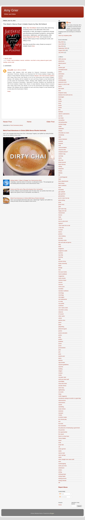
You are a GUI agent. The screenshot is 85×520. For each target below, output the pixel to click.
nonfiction (27, 60)
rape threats (61, 362)
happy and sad (62, 210)
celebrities (61, 128)
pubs (59, 354)
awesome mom (62, 82)
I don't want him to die (64, 225)
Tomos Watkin (62, 438)
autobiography (62, 80)
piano (59, 322)
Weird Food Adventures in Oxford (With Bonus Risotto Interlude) (24, 130)
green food (61, 204)
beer (59, 90)
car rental (60, 118)
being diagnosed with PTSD (31, 37)
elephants (61, 168)
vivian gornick (62, 448)
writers (60, 470)
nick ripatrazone (62, 299)
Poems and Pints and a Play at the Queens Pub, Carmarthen (26, 189)
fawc (59, 179)
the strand (61, 434)
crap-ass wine (62, 149)
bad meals (61, 88)
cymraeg (60, 156)
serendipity (61, 381)
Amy (69, 22)
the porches (61, 430)
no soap (60, 301)
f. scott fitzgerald (62, 177)
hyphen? (60, 223)
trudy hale (61, 444)
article (60, 71)
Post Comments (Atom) (16, 125)
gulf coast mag (62, 208)
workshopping (62, 463)
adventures (61, 61)
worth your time (62, 465)
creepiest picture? (63, 151)
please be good (44, 60)
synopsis (60, 413)
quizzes (60, 360)
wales (60, 451)
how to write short (63, 221)
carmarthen (61, 120)
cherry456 (10, 70)
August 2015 (61, 50)
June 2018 (61, 44)
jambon (60, 234)
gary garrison (61, 194)
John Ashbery (62, 236)
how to (60, 219)
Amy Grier (11, 10)
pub (59, 352)
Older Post (50, 122)
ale (59, 65)
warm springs (62, 455)
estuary (60, 173)
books (9, 60)
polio (59, 337)
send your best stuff (63, 379)
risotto (60, 375)
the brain (60, 423)
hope (59, 217)
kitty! (59, 244)
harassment (61, 212)
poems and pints (62, 333)
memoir (22, 60)
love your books (62, 272)
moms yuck (61, 286)
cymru (60, 158)
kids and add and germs (64, 242)
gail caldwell (61, 191)
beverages (61, 97)
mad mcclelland (15, 60)
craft (59, 145)
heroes (60, 215)
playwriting (61, 326)
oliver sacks (61, 316)
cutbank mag (61, 153)
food (59, 187)
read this (60, 366)
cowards (60, 143)
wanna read (11, 62)
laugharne (61, 248)
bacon (60, 86)
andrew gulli (61, 67)
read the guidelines (63, 364)
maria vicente (62, 278)
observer (60, 312)
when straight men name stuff (66, 459)
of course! (61, 314)
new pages (61, 297)
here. (33, 46)
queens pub (61, 356)
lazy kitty (60, 255)
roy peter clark (62, 377)
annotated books (62, 69)
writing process (62, 478)
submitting (61, 406)
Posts (62, 494)
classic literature (62, 139)
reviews (60, 373)
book (59, 103)
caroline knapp (62, 124)
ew (59, 175)
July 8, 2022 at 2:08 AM (20, 70)
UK (59, 446)
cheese (60, 130)
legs (59, 259)
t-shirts (60, 415)
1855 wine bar (62, 59)
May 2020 (61, 42)
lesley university (62, 263)
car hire (60, 116)
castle (60, 126)
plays (59, 324)
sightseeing (61, 390)
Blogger (52, 513)
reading (5, 62)
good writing (61, 200)
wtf (59, 482)
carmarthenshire (62, 122)
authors (60, 78)
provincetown (62, 347)
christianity (61, 135)
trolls (59, 442)
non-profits (61, 303)
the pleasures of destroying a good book (69, 427)
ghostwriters (61, 196)
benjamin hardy (62, 92)
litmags (60, 267)
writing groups (62, 474)
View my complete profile (65, 35)
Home (29, 122)
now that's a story (35, 60)
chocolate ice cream (63, 132)
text (59, 421)
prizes (60, 343)
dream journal (62, 162)
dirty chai (60, 160)
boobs (60, 101)
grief (59, 206)
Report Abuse (63, 487)
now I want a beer (63, 307)
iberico (60, 231)
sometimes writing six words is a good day (69, 398)
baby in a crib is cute (63, 84)
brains (60, 107)
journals (60, 238)
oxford (60, 318)
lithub (59, 265)
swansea (60, 411)
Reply (9, 91)
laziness (60, 253)
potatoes (60, 341)
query (59, 358)
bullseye (60, 111)
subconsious (61, 402)
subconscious (62, 400)
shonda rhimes (62, 385)
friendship (61, 189)
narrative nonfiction (63, 290)
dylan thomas (62, 164)
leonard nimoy (62, 261)
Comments (63, 497)
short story (61, 387)
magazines (61, 276)
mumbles (60, 288)
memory (60, 284)
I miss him (61, 227)
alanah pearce (62, 63)
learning (60, 257)
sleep (59, 394)
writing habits (61, 476)
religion (60, 371)
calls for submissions (64, 113)
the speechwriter (62, 432)
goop (59, 202)
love (59, 269)
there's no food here (63, 436)
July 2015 (61, 52)
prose (59, 345)
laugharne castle (62, 250)
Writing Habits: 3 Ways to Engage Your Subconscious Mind (26, 180)
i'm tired (60, 229)
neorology (61, 293)
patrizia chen (61, 320)
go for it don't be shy (63, 198)
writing (60, 472)
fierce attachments (63, 181)
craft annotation (62, 147)
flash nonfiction (62, 185)
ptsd (50, 60)
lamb (59, 246)
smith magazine (62, 396)
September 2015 (62, 48)
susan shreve (62, 409)
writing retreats (62, 480)
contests (60, 141)
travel (59, 440)
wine (59, 461)
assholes (60, 76)
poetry (60, 335)
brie (59, 109)
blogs (59, 99)
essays (60, 170)
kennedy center (62, 240)
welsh (60, 457)
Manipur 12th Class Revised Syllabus (44, 75)
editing (60, 166)
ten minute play (62, 419)
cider (59, 137)
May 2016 (61, 46)
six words (60, 392)
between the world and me (65, 95)
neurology (61, 295)
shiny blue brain (62, 383)
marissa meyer (62, 280)
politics (60, 339)
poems (60, 331)
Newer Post (7, 122)
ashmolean (61, 73)
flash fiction (61, 183)
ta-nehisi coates (62, 417)
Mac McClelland (31, 28)
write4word (61, 468)
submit (60, 404)
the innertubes (62, 425)
